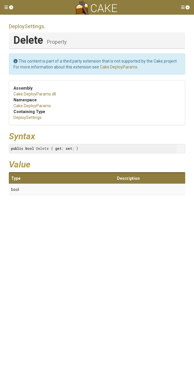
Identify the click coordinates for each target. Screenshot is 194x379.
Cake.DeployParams (118, 67)
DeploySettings (26, 26)
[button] (9, 7)
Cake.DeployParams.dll (34, 94)
